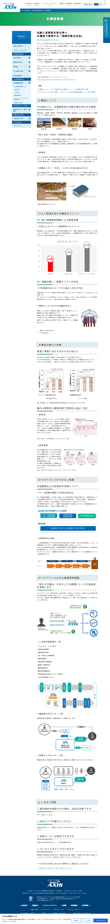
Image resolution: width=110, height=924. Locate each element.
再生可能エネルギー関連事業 (20, 110)
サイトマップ (45, 909)
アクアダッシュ (17, 126)
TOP (22, 10)
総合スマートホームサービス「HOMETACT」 (20, 98)
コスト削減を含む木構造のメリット (62, 89)
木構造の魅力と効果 (82, 89)
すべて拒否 (87, 920)
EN (100, 4)
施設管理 (15, 66)
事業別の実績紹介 (18, 46)
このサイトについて (58, 909)
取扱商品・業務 (18, 102)
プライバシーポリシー (74, 909)
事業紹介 (27, 10)
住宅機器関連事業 (37, 10)
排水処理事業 (17, 58)
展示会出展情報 (17, 75)
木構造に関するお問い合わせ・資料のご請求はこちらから (57, 868)
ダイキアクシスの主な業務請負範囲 (71, 92)
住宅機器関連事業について (20, 86)
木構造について (43, 89)
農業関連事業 (17, 95)
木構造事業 (17, 92)
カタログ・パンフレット (20, 50)
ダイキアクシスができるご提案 (48, 92)
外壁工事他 (17, 89)
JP (96, 4)
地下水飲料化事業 (18, 71)
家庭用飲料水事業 (18, 118)
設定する (76, 920)
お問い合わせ (88, 4)
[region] (55, 919)
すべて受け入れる (100, 920)
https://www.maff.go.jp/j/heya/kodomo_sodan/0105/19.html (56, 79)
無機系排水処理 (17, 62)
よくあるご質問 (90, 92)
